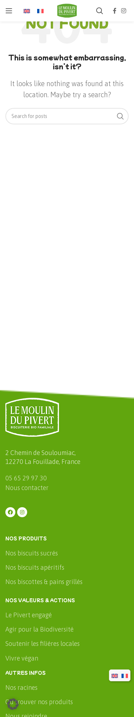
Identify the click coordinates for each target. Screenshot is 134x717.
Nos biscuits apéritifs (34, 567)
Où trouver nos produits (39, 702)
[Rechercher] (100, 11)
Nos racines (21, 687)
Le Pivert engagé (28, 615)
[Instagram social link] (124, 10)
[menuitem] (27, 11)
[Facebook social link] (114, 10)
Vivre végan (21, 658)
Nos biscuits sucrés (31, 553)
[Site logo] (67, 10)
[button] (13, 704)
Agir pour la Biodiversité (39, 629)
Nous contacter (27, 487)
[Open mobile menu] (9, 11)
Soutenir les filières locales (42, 643)
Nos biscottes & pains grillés (44, 581)
